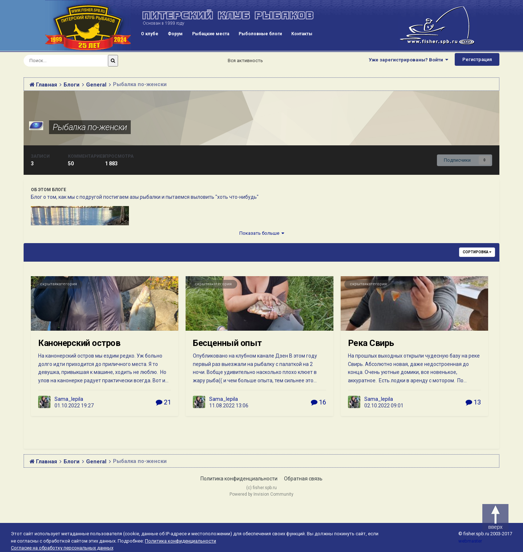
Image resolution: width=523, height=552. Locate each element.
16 (318, 402)
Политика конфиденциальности (238, 479)
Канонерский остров (79, 343)
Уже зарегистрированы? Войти (408, 60)
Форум (175, 33)
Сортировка (477, 252)
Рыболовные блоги (260, 33)
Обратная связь (303, 479)
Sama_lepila (68, 399)
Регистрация (477, 59)
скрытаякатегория (58, 284)
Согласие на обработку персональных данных (62, 548)
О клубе (149, 33)
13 (473, 402)
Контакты (301, 33)
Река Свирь (371, 343)
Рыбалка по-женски (90, 127)
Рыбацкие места (210, 33)
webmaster (470, 541)
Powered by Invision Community (261, 494)
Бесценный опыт (227, 343)
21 (163, 402)
